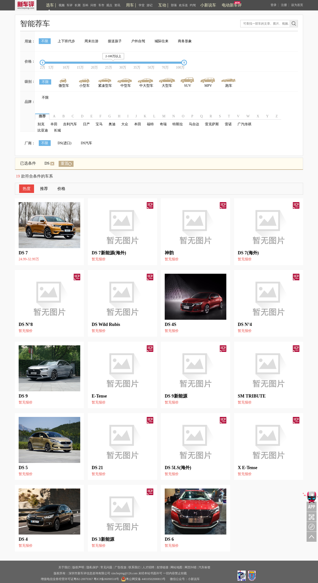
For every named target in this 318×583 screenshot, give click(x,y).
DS (49, 163)
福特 (150, 124)
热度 (27, 188)
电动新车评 (232, 5)
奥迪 (112, 124)
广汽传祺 (244, 124)
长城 (57, 130)
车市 (101, 5)
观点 (109, 5)
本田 (137, 124)
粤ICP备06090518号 (106, 579)
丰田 (53, 124)
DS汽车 (86, 143)
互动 (162, 5)
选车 (50, 5)
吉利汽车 (70, 124)
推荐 (44, 188)
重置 (65, 163)
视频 (62, 5)
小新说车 (208, 5)
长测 (77, 5)
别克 (41, 124)
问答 (93, 5)
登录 (274, 5)
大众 (124, 124)
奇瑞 (163, 124)
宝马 (99, 124)
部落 (174, 5)
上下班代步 (66, 41)
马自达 (194, 124)
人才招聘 (148, 567)
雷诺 (228, 124)
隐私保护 (92, 567)
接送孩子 (115, 41)
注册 (284, 5)
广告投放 (120, 567)
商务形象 (185, 41)
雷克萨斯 (212, 124)
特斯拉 (177, 124)
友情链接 (162, 567)
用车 (130, 5)
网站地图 (176, 567)
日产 (86, 124)
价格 (61, 188)
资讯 (117, 5)
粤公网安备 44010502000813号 (143, 579)
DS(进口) (64, 143)
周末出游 (91, 41)
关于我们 (64, 567)
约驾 (193, 5)
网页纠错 (191, 567)
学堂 (142, 5)
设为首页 (297, 5)
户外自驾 (138, 41)
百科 (85, 5)
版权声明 (78, 567)
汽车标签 (204, 567)
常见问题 (106, 567)
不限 (44, 41)
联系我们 (134, 567)
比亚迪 (43, 130)
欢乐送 (183, 5)
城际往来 (161, 41)
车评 (70, 5)
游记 (150, 5)
